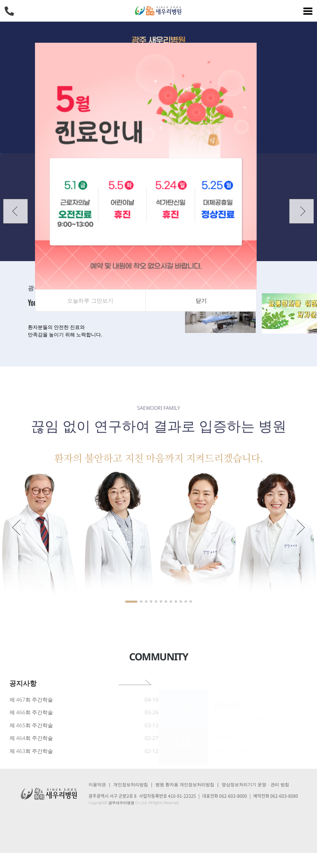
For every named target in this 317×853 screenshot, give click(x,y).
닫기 (201, 300)
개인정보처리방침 (130, 784)
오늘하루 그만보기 (90, 300)
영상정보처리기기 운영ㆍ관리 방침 (255, 784)
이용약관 (97, 784)
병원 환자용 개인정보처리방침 (184, 784)
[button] (15, 211)
